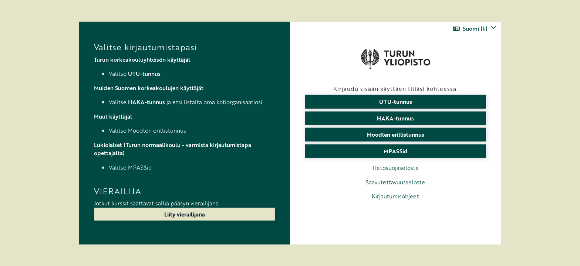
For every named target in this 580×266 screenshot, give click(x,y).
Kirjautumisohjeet (395, 196)
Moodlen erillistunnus (395, 134)
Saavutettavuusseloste (395, 182)
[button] (474, 28)
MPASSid (396, 151)
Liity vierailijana (184, 214)
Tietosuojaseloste (395, 168)
